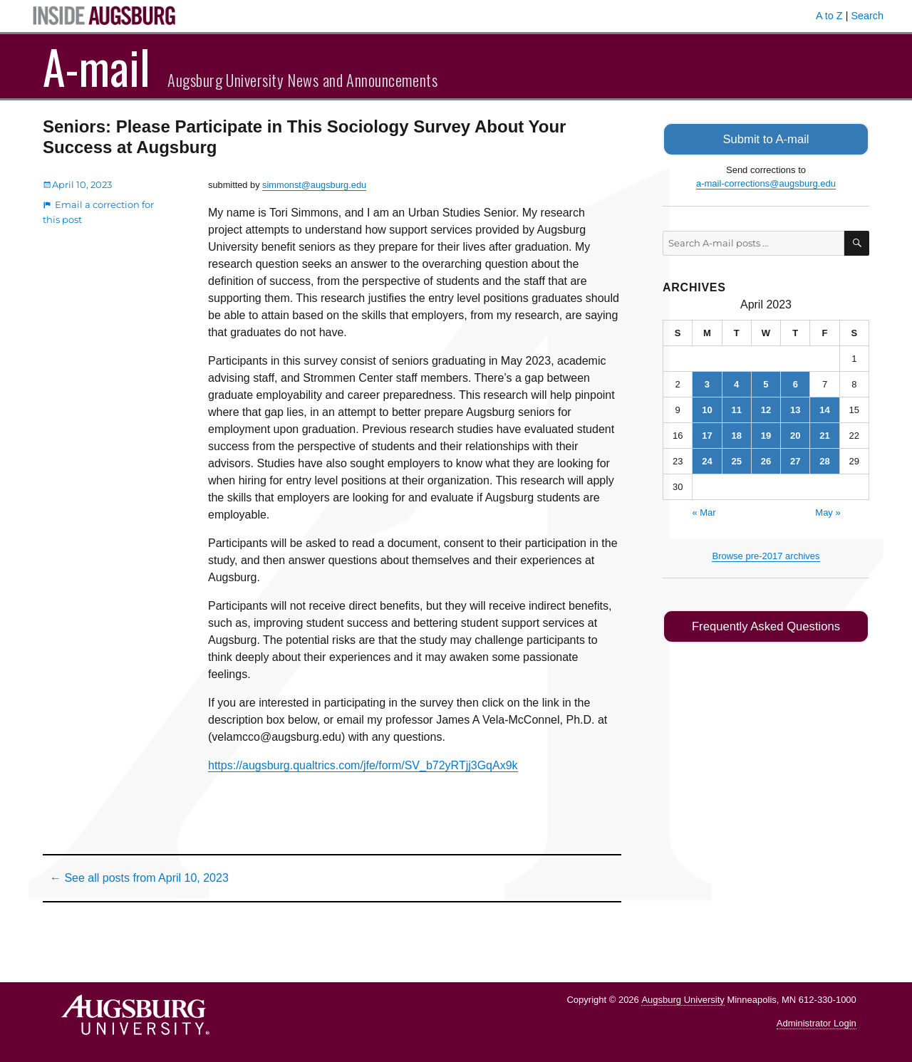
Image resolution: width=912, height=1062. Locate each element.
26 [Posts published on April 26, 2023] (766, 459)
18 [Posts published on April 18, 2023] (736, 434)
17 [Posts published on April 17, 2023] (707, 434)
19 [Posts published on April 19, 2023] (766, 434)
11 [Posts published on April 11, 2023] (736, 408)
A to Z (829, 15)
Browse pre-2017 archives (765, 554)
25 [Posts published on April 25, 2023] (736, 459)
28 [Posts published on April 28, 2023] (824, 459)
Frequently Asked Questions (765, 625)
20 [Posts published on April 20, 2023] (795, 434)
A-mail (96, 66)
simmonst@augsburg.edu (314, 184)
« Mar (703, 511)
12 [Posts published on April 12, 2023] (766, 408)
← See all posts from (139, 878)
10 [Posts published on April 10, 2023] (707, 408)
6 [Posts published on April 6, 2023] (795, 383)
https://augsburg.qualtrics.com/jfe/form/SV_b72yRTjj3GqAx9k (363, 765)
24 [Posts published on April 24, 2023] (707, 459)
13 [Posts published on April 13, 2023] (795, 408)
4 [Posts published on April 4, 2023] (736, 383)
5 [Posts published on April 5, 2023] (765, 383)
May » (827, 511)
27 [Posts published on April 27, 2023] (795, 459)
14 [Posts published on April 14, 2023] (824, 408)
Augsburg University (682, 999)
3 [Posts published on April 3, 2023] (707, 383)
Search (867, 15)
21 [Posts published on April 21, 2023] (824, 434)
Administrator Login (816, 1023)
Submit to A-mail (766, 138)
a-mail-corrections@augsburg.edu (766, 182)
